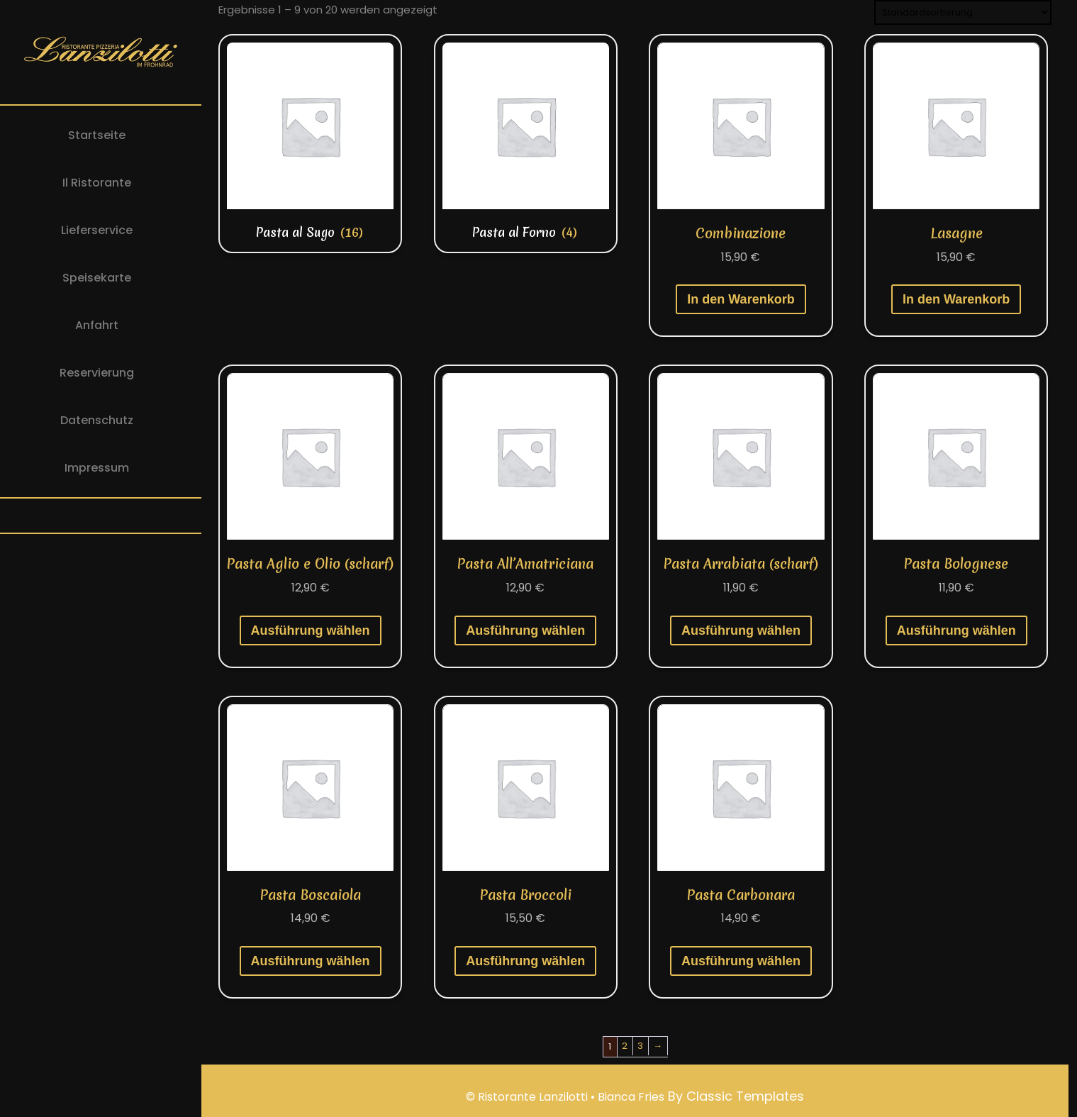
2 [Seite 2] (624, 1045)
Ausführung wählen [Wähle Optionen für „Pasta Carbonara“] (740, 961)
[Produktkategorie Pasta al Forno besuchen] (525, 144)
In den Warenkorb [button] (740, 299)
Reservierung (97, 373)
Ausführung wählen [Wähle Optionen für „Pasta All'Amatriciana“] (525, 630)
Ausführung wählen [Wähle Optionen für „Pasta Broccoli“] (525, 961)
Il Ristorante (96, 182)
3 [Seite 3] (640, 1045)
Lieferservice (97, 230)
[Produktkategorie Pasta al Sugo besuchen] (310, 144)
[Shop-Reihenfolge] (962, 12)
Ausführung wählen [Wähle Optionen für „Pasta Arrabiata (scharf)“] (740, 630)
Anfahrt (96, 325)
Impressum (97, 468)
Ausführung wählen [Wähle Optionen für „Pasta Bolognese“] (956, 630)
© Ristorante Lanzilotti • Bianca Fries (565, 1097)
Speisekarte (96, 277)
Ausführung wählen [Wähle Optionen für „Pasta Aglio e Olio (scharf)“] (310, 630)
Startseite (96, 135)
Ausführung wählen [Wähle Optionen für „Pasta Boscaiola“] (310, 961)
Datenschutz (96, 420)
